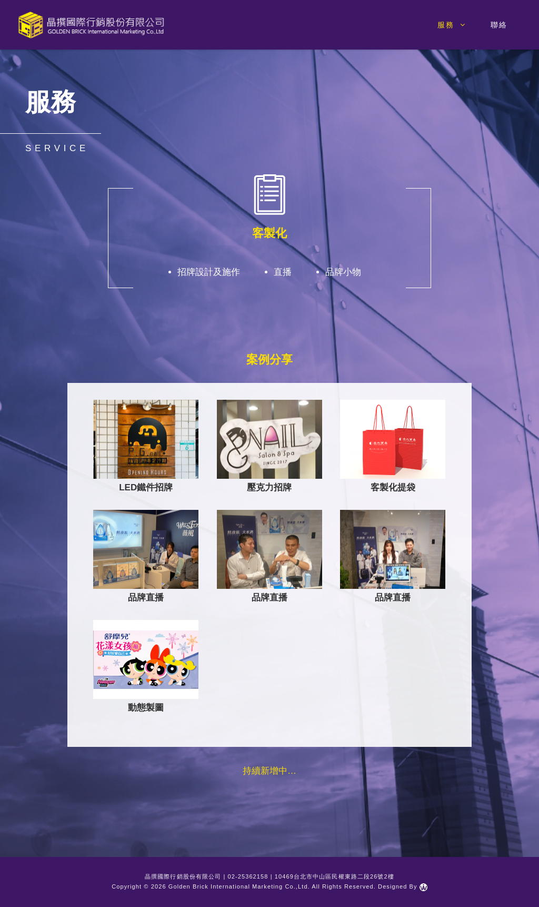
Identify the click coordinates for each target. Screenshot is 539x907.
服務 (451, 25)
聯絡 (499, 25)
